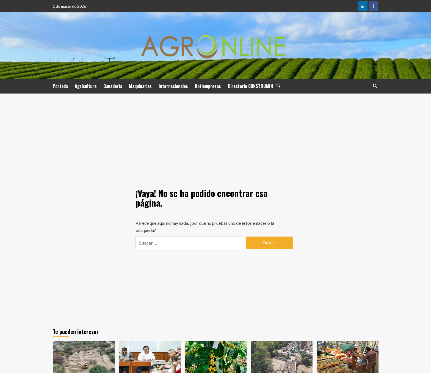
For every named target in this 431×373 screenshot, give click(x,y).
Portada (60, 86)
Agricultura (85, 86)
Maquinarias (140, 86)
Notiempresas (208, 86)
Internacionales (173, 86)
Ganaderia (112, 86)
